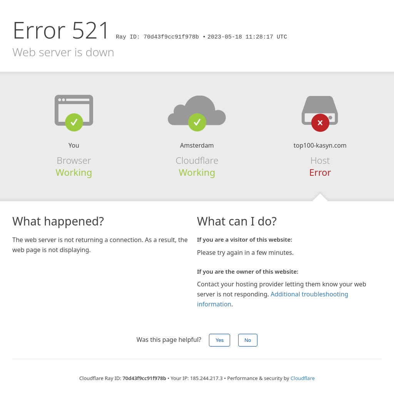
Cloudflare (302, 378)
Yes (219, 340)
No (248, 340)
